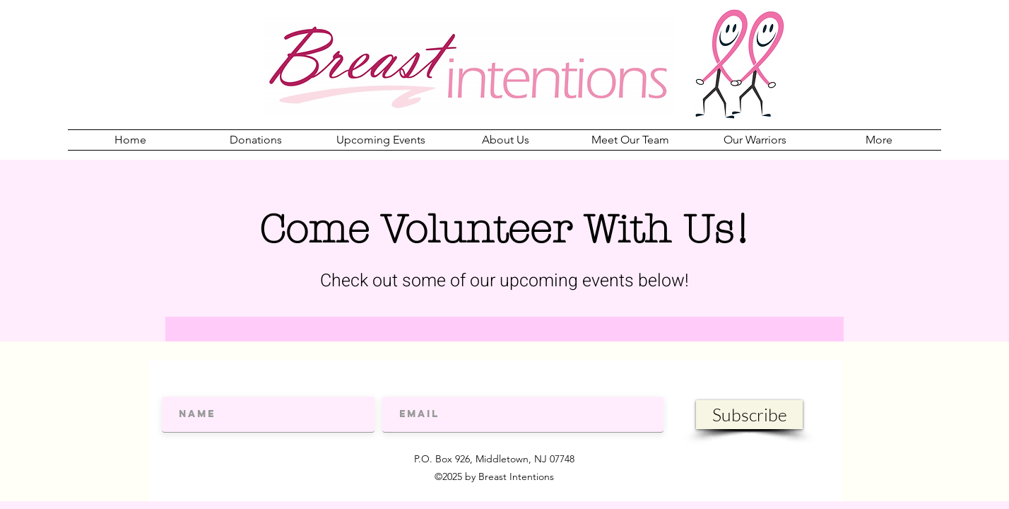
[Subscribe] (749, 414)
